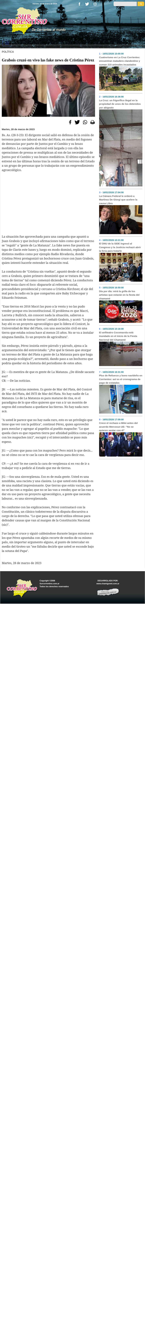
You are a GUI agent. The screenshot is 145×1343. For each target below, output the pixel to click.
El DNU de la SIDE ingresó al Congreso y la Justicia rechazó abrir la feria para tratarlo (120, 247)
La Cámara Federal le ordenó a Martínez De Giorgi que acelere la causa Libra (118, 200)
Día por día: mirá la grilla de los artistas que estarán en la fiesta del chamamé (119, 295)
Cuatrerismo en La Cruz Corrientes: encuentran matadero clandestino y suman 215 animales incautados (119, 61)
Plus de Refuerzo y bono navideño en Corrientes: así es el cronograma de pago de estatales (120, 379)
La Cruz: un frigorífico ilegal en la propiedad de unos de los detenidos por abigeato (120, 104)
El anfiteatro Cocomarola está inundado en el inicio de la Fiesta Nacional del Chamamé (118, 336)
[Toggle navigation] (7, 43)
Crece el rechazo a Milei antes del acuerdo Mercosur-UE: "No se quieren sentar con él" (118, 427)
